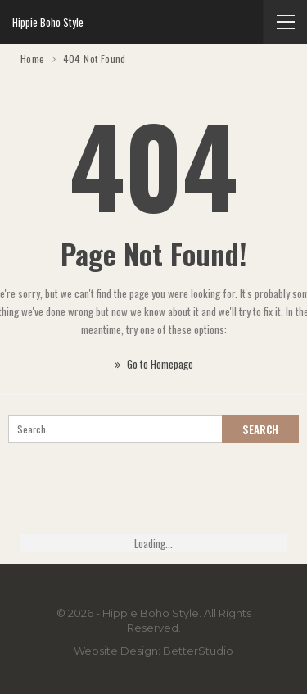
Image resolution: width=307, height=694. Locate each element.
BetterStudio (198, 650)
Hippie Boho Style (48, 22)
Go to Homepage (154, 364)
